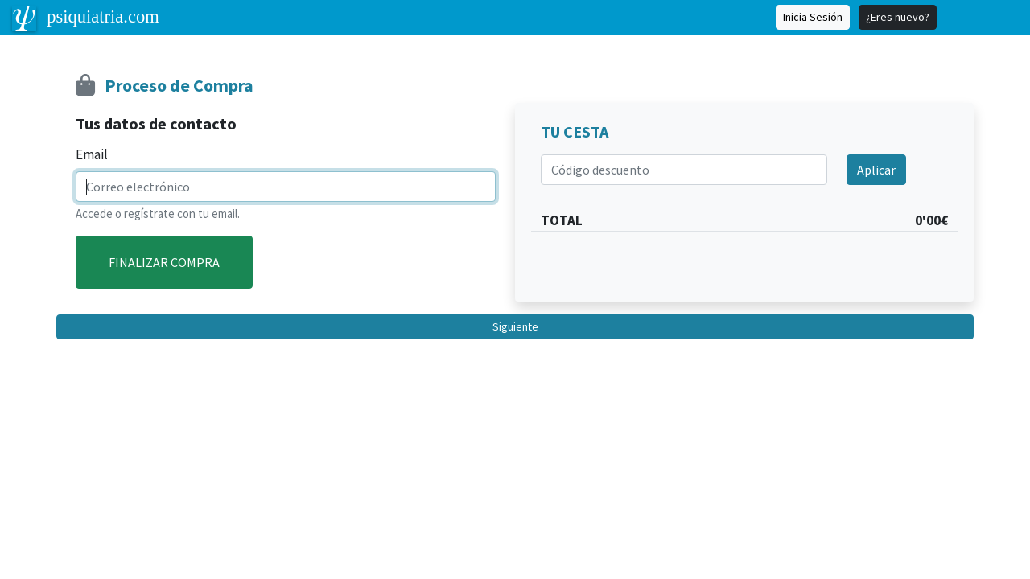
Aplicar (876, 170)
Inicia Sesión (813, 17)
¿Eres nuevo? (897, 17)
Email (92, 154)
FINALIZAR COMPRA (164, 262)
